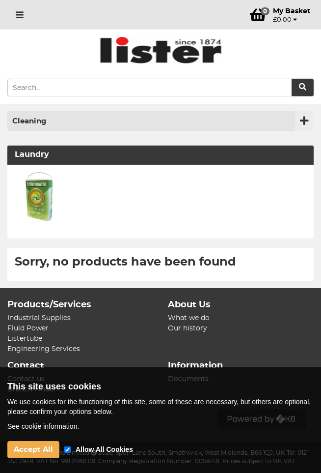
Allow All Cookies (104, 449)
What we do (189, 318)
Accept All (33, 449)
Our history (187, 328)
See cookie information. (43, 426)
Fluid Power (28, 328)
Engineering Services (43, 349)
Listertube (24, 338)
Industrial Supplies (39, 318)
